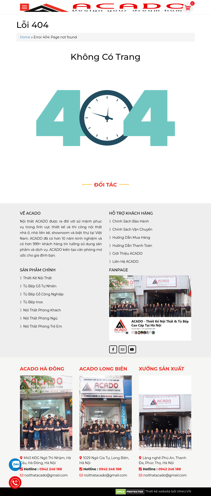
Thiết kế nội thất (37, 278)
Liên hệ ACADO (126, 261)
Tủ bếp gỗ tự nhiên (40, 286)
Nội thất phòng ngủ (40, 318)
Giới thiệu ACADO (128, 253)
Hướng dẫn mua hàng (131, 237)
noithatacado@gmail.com (46, 475)
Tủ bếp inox (33, 302)
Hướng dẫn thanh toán (132, 245)
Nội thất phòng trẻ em (42, 326)
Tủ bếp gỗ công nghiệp (43, 294)
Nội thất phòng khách (42, 310)
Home (25, 37)
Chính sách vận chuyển (132, 229)
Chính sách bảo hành (131, 221)
